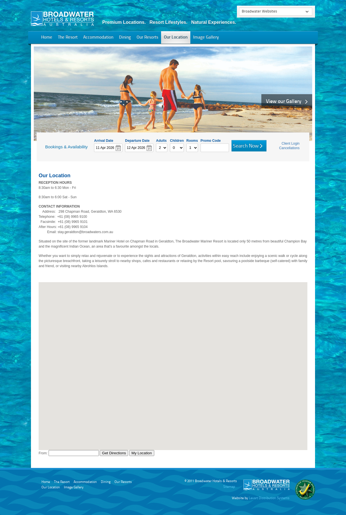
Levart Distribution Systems (269, 498)
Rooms (192, 140)
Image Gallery (206, 37)
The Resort (68, 37)
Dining (125, 37)
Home (46, 37)
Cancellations (289, 148)
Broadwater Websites (259, 11)
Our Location (175, 37)
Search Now (246, 146)
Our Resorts (147, 37)
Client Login (290, 143)
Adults (161, 140)
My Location (142, 453)
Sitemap (229, 487)
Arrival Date (103, 140)
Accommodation (98, 37)
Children (177, 140)
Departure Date (137, 140)
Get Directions (114, 453)
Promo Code (211, 140)
